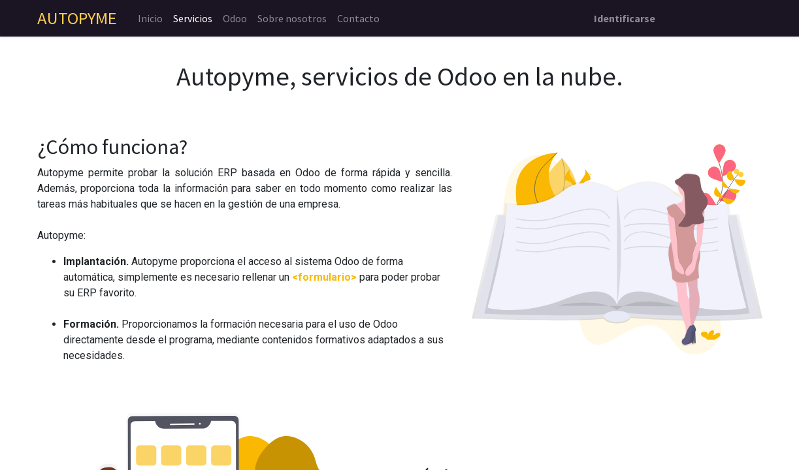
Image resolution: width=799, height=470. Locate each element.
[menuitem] (150, 18)
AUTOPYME (77, 18)
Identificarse (624, 18)
